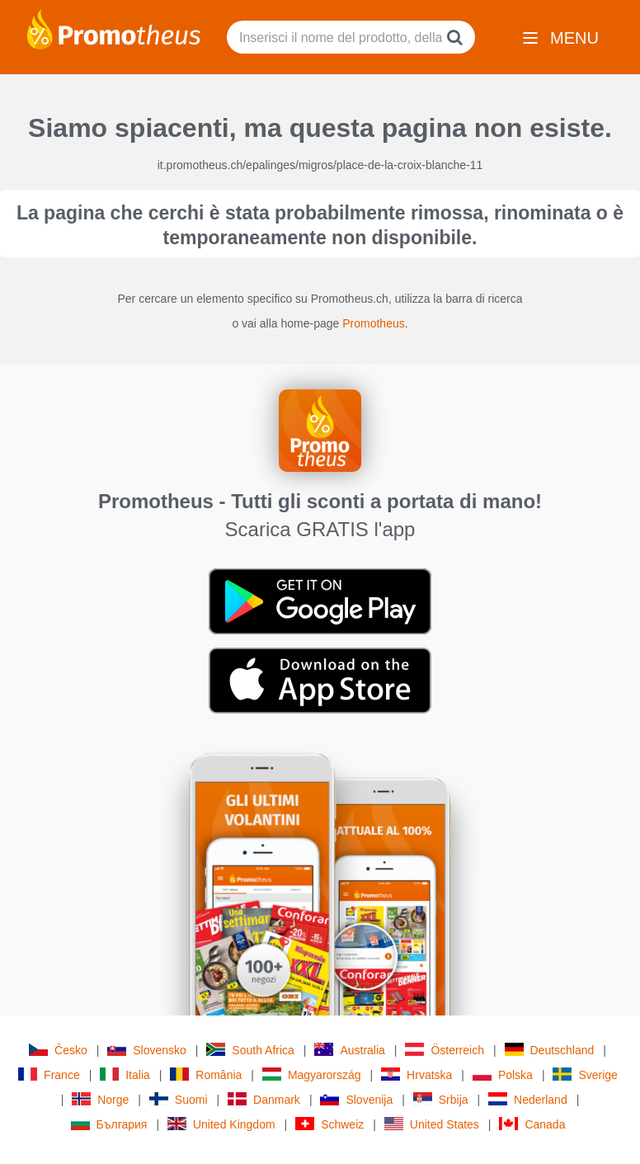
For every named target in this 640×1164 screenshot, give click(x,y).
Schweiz (329, 1124)
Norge (100, 1099)
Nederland (527, 1099)
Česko (58, 1050)
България (109, 1124)
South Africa (250, 1050)
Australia (349, 1050)
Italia (125, 1074)
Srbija (440, 1099)
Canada (532, 1124)
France (49, 1074)
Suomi (178, 1099)
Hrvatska (416, 1074)
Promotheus (373, 323)
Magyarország (311, 1074)
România (206, 1074)
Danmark (264, 1099)
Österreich (444, 1050)
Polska (503, 1074)
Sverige (585, 1074)
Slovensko (146, 1050)
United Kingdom (221, 1124)
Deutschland (550, 1050)
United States (431, 1124)
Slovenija (356, 1099)
